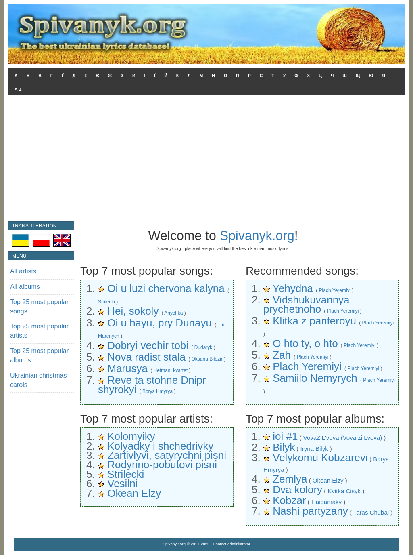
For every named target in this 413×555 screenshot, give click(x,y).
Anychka (173, 313)
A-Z (18, 89)
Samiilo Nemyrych (315, 378)
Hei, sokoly (133, 311)
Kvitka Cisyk (344, 491)
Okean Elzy (134, 493)
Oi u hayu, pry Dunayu (159, 323)
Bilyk (284, 447)
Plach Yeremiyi (335, 290)
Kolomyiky (131, 436)
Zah (282, 355)
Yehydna (293, 288)
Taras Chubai (371, 512)
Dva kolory (297, 490)
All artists (23, 271)
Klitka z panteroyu (314, 321)
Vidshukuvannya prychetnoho (306, 304)
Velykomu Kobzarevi (320, 458)
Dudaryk (203, 347)
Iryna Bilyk (314, 448)
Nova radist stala (146, 357)
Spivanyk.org (257, 235)
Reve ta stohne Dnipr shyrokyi (152, 384)
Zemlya (290, 479)
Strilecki (106, 302)
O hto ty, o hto (305, 343)
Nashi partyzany (310, 511)
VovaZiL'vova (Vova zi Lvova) (342, 437)
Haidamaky (326, 501)
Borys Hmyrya (157, 391)
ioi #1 (285, 436)
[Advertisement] (206, 160)
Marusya (127, 368)
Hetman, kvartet (171, 370)
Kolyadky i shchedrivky (160, 446)
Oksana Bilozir (206, 359)
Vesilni (122, 483)
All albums (25, 286)
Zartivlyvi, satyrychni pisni (166, 455)
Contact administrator (231, 544)
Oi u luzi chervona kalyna (165, 288)
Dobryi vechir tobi (147, 345)
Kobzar (289, 500)
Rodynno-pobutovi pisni (162, 464)
